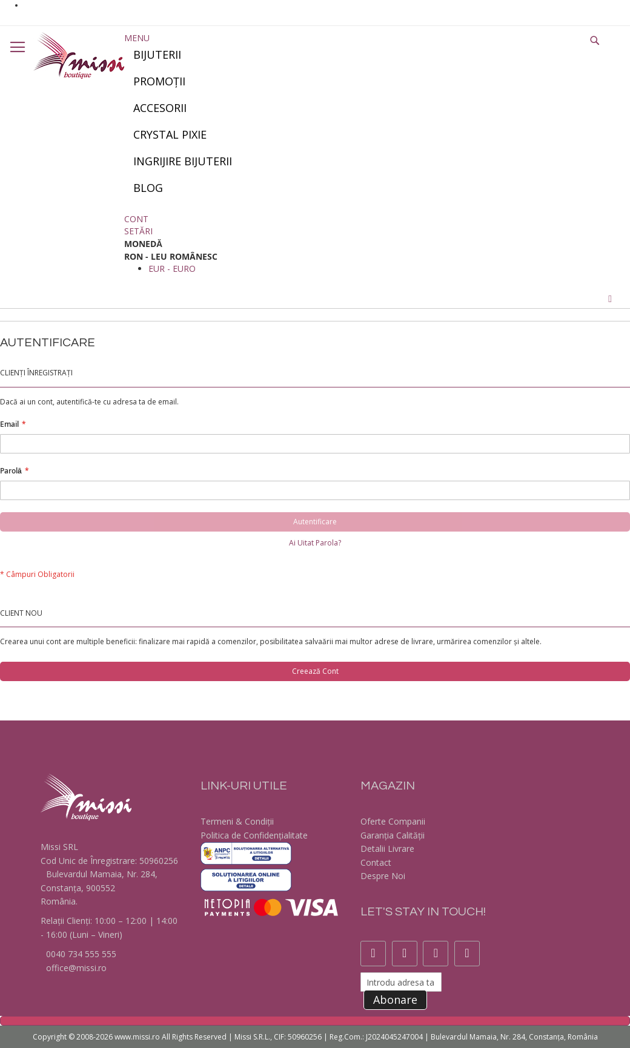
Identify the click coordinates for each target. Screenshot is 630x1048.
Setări (138, 231)
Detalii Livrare (387, 848)
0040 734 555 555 (80, 954)
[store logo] (78, 55)
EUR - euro (172, 268)
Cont (136, 219)
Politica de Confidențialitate (254, 835)
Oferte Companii (392, 821)
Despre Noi (382, 876)
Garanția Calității (392, 835)
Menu (137, 38)
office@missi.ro (75, 968)
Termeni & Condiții (237, 821)
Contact (375, 862)
